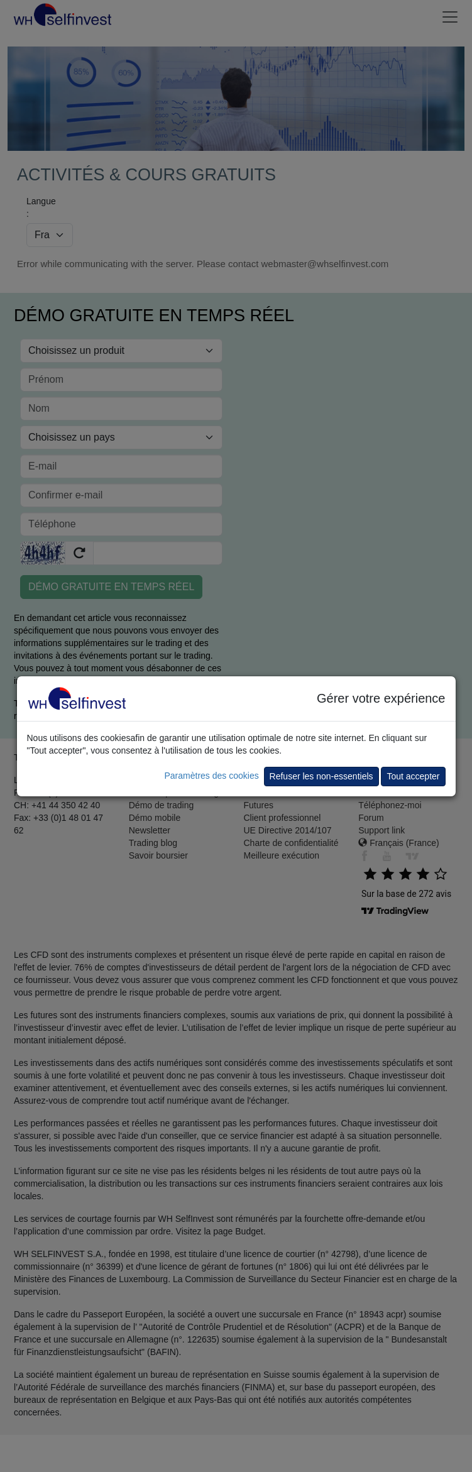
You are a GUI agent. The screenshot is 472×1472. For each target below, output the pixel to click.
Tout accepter (413, 776)
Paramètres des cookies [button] (211, 776)
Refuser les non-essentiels (321, 776)
